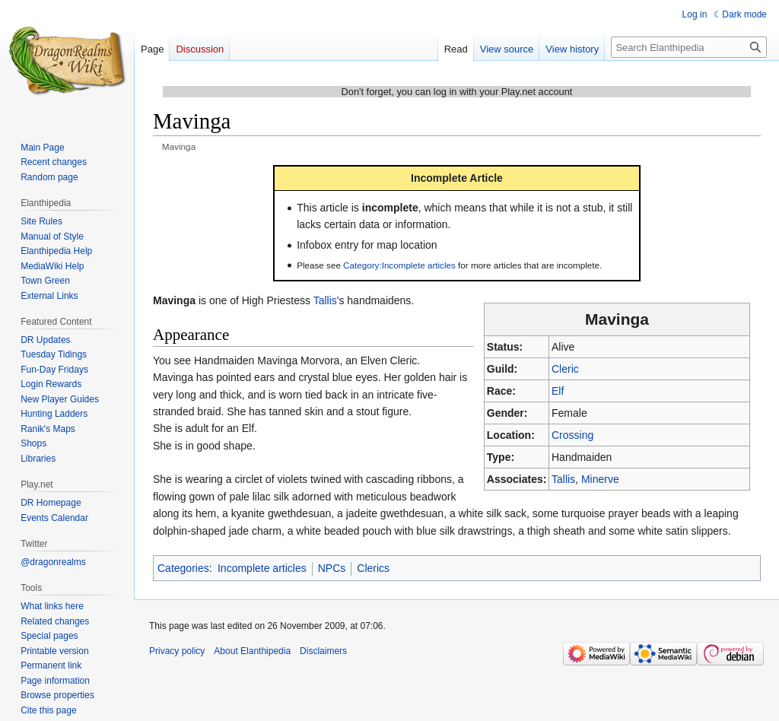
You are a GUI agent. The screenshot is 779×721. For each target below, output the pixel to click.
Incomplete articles (262, 568)
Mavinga (174, 300)
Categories (183, 568)
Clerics (373, 568)
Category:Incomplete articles (399, 265)
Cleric (565, 369)
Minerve (600, 479)
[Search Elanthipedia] (689, 47)
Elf (558, 391)
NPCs (332, 568)
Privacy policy (177, 651)
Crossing (572, 435)
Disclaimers (323, 651)
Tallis (563, 479)
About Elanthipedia (252, 651)
